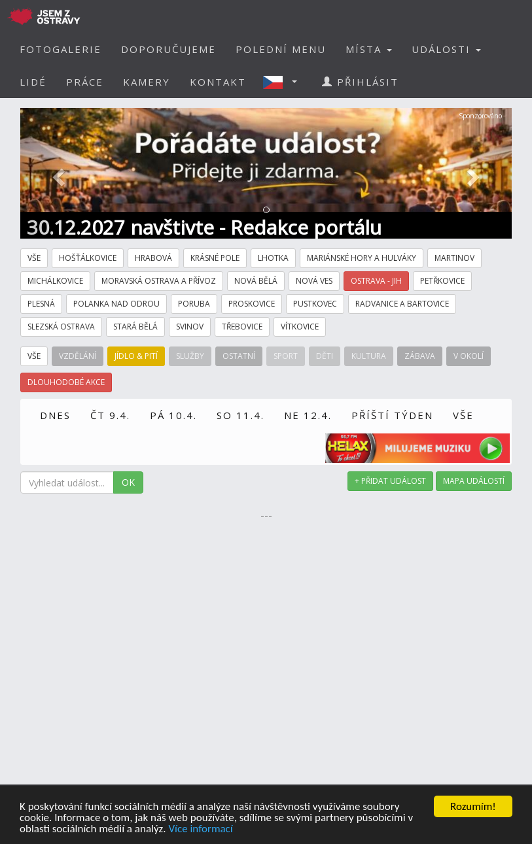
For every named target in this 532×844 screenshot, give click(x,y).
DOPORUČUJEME (168, 49)
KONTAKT (218, 81)
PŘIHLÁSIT (360, 81)
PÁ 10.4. (173, 415)
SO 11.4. (240, 415)
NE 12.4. (308, 415)
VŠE (463, 415)
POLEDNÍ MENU (281, 49)
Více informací (200, 829)
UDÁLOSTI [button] (446, 49)
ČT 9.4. (110, 415)
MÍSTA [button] (369, 49)
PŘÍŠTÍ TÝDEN (392, 415)
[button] (284, 81)
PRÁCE (84, 81)
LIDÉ (33, 81)
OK (128, 482)
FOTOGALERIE (60, 49)
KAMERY (146, 81)
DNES (55, 415)
